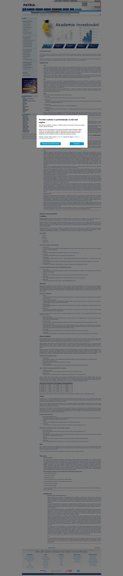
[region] (62, 131)
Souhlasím (77, 143)
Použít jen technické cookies (50, 143)
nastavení (59, 137)
